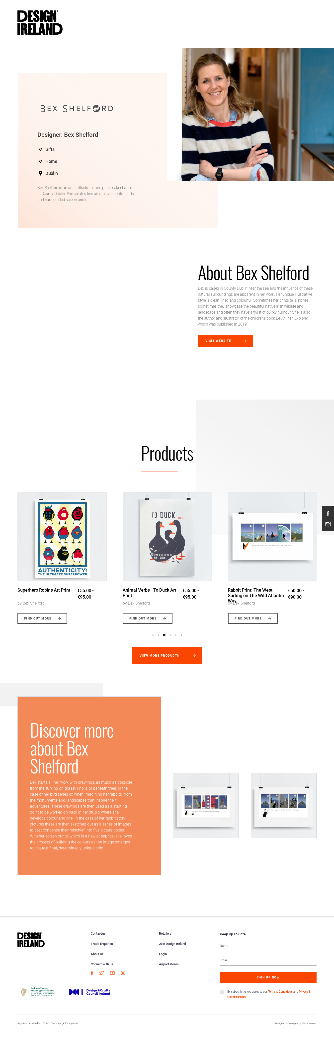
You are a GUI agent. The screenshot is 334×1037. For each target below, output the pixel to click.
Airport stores (169, 968)
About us (97, 958)
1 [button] (153, 639)
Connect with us (102, 968)
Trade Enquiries (102, 948)
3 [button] (164, 639)
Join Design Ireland (172, 948)
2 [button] (158, 639)
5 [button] (175, 639)
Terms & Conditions (280, 996)
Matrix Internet (309, 1027)
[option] (62, 556)
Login (163, 958)
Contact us (98, 938)
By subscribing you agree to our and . (269, 998)
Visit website (218, 341)
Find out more (37, 622)
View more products (159, 660)
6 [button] (181, 639)
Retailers (165, 938)
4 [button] (170, 639)
